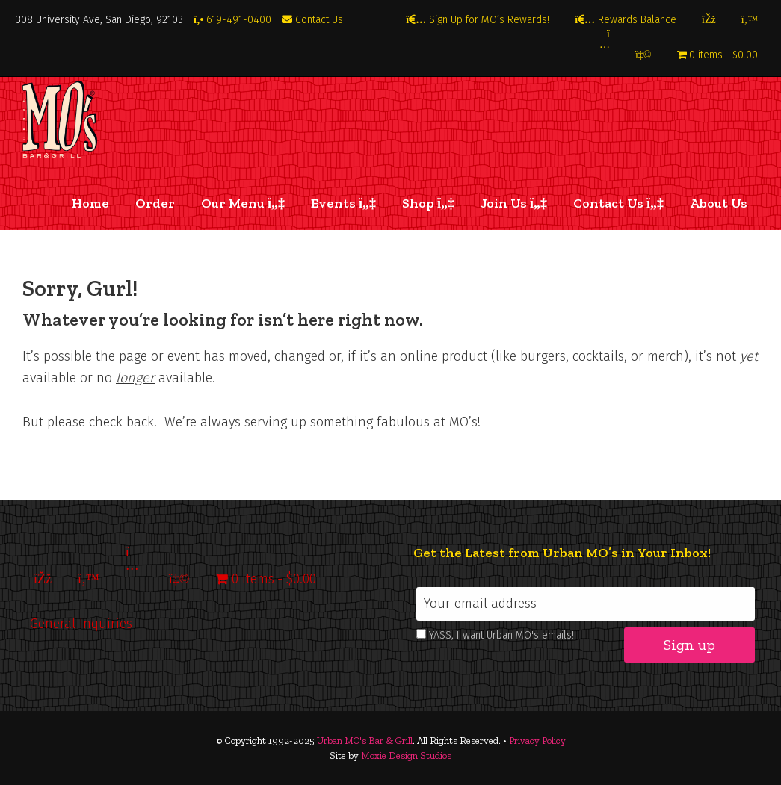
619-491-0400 (232, 19)
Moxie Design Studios (406, 755)
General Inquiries (81, 623)
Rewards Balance (625, 19)
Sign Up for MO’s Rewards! (477, 19)
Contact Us (312, 19)
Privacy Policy (537, 740)
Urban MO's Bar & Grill (365, 740)
